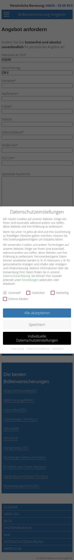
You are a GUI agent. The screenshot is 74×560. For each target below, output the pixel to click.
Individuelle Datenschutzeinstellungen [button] (37, 337)
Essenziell (12, 292)
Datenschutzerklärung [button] (38, 348)
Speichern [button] (37, 324)
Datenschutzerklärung (16, 275)
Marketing (59, 292)
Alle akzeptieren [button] (37, 312)
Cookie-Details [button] (17, 348)
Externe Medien (15, 299)
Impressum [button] (58, 348)
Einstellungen (30, 279)
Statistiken (35, 292)
